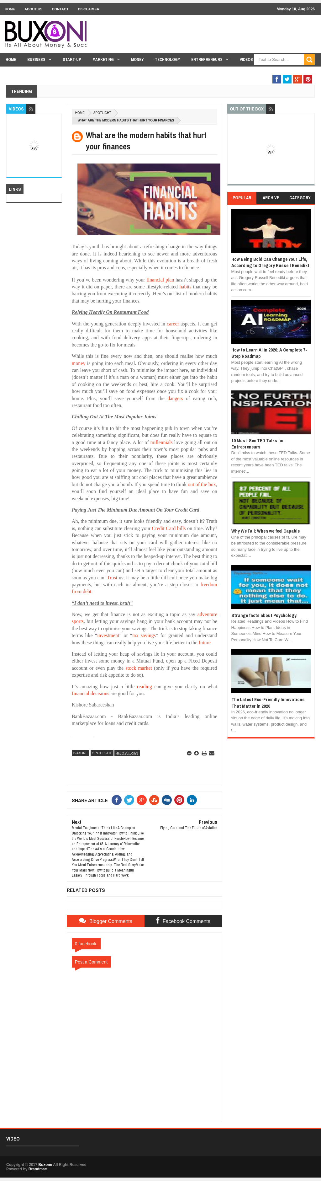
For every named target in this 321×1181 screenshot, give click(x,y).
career (173, 323)
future (205, 642)
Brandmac (38, 1169)
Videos (246, 59)
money (79, 363)
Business (36, 59)
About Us (33, 9)
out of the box (202, 484)
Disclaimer (88, 9)
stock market (138, 668)
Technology (167, 59)
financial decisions (90, 693)
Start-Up (72, 59)
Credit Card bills (169, 528)
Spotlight (102, 113)
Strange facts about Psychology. (264, 615)
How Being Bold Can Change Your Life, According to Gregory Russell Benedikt (270, 262)
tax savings (144, 635)
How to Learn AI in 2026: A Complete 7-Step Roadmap (269, 352)
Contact (60, 9)
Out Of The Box (279, 71)
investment (108, 635)
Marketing (103, 59)
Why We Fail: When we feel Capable (265, 531)
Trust (112, 577)
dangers (175, 398)
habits (185, 286)
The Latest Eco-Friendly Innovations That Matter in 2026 (268, 702)
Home (10, 9)
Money (137, 59)
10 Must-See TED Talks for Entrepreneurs (257, 443)
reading (144, 686)
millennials (161, 442)
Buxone (80, 753)
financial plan (160, 279)
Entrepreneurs (207, 59)
